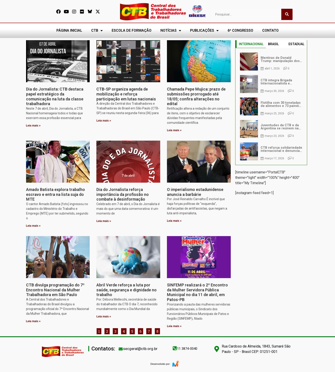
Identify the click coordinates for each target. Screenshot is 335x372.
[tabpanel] (271, 106)
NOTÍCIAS (170, 31)
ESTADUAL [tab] (296, 44)
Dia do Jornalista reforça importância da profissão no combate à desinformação (122, 194)
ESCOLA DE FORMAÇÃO (131, 30)
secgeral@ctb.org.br (140, 348)
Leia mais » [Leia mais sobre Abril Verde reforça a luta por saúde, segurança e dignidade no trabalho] (103, 316)
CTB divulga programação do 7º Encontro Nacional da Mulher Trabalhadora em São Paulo (55, 290)
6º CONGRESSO (240, 30)
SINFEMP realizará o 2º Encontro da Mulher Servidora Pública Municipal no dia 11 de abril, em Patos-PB (197, 292)
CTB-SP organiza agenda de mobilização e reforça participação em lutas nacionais (126, 94)
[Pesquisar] (287, 14)
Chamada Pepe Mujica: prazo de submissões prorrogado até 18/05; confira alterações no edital (196, 96)
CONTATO (270, 30)
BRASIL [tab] (273, 44)
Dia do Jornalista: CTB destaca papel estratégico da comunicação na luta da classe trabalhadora (54, 96)
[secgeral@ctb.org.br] (121, 349)
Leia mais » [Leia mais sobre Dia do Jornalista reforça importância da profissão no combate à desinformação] (103, 221)
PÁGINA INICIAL (69, 30)
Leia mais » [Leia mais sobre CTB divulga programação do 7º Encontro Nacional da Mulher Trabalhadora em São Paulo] (33, 321)
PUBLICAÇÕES (204, 31)
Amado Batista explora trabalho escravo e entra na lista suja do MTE (55, 194)
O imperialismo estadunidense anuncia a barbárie (195, 192)
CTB (97, 31)
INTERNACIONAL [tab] (251, 44)
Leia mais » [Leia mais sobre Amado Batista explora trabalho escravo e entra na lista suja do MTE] (33, 225)
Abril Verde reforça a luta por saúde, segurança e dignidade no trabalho (126, 290)
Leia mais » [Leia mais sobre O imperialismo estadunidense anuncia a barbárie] (174, 220)
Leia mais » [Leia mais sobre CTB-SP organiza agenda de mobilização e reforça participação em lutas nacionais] (103, 120)
